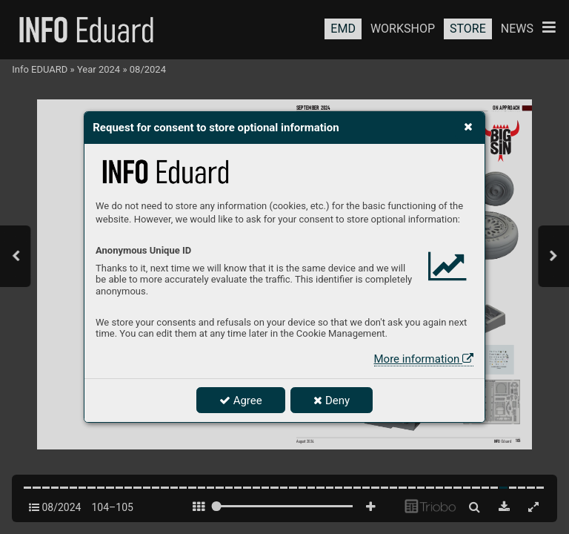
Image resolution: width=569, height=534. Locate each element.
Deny (331, 400)
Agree (240, 400)
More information (423, 359)
